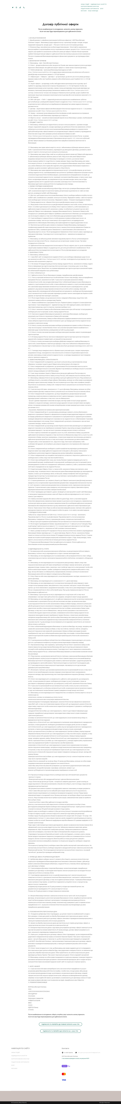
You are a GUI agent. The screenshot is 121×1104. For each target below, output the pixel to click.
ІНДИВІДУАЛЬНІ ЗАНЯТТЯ (98, 4)
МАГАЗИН (84, 10)
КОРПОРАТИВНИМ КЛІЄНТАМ (90, 6)
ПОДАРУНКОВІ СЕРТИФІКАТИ (90, 8)
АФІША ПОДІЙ (85, 4)
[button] (12, 7)
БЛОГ (101, 8)
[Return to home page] (60, 7)
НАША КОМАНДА (93, 10)
